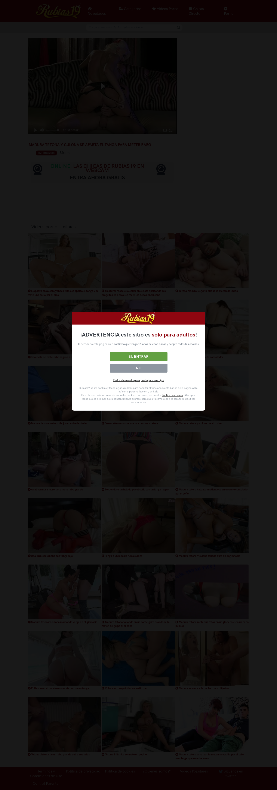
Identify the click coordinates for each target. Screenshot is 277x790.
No (138, 368)
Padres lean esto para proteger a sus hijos (138, 380)
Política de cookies (172, 395)
